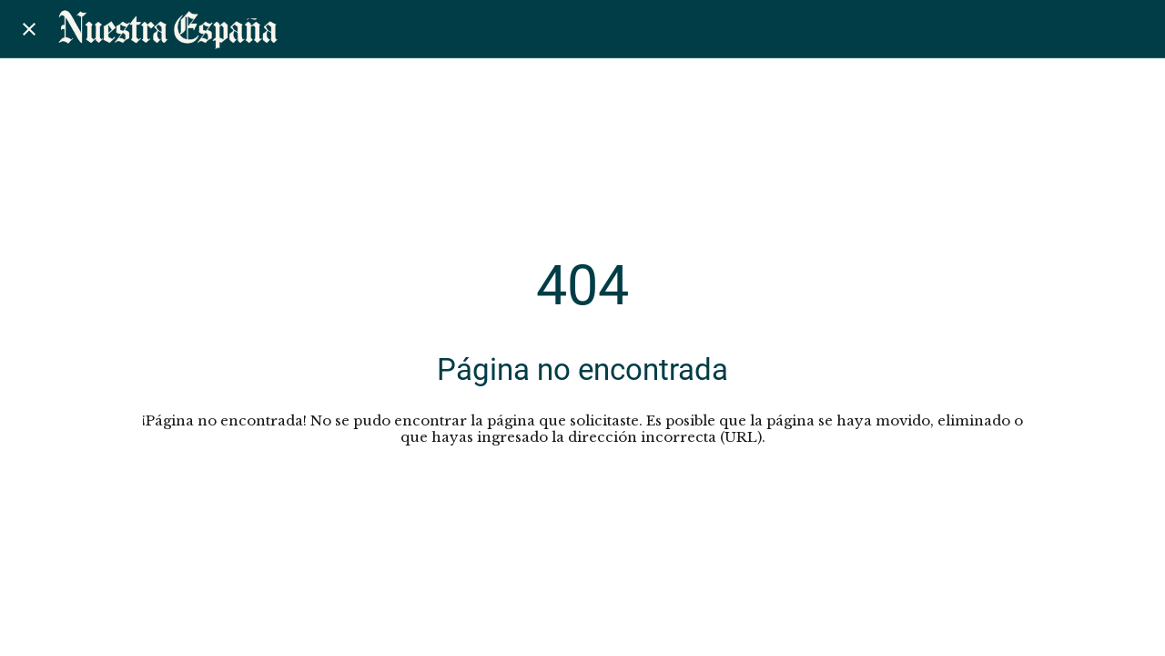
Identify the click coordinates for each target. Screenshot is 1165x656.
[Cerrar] (29, 29)
